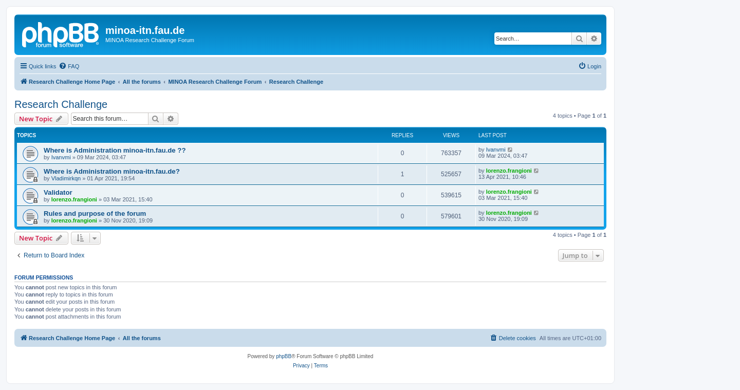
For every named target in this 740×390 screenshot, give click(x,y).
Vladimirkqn (66, 178)
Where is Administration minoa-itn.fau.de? (112, 171)
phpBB (283, 356)
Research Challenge (60, 104)
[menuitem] (69, 66)
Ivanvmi (61, 157)
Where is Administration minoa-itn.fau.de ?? (115, 150)
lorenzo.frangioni (509, 171)
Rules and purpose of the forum (95, 213)
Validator (58, 192)
